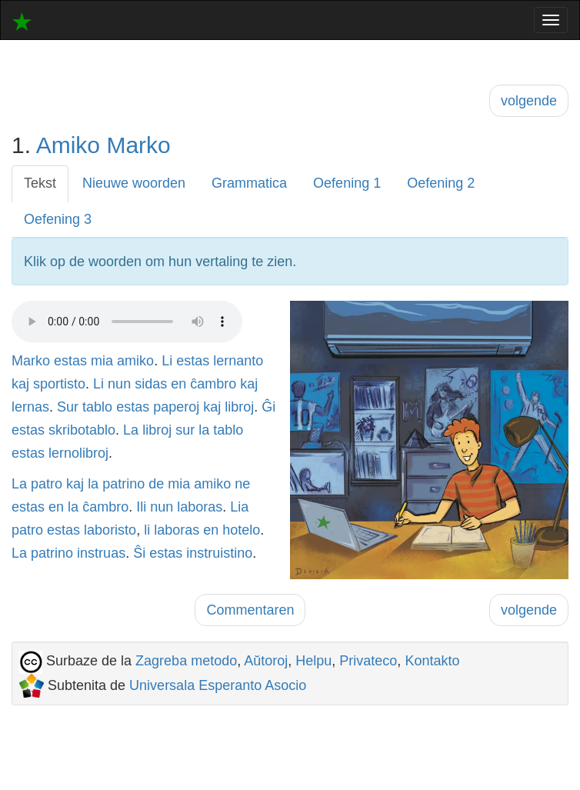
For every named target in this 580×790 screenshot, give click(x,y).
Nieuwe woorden (133, 183)
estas (70, 360)
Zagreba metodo (186, 660)
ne (242, 484)
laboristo (110, 530)
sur (185, 430)
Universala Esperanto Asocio (217, 685)
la (203, 430)
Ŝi (139, 553)
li (147, 530)
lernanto (238, 360)
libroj (239, 407)
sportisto (59, 384)
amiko (135, 360)
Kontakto (432, 660)
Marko (138, 145)
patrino (123, 484)
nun (119, 384)
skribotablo (81, 430)
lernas (30, 407)
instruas (101, 553)
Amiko (68, 145)
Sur (67, 407)
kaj (20, 384)
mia (102, 360)
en (178, 384)
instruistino (219, 553)
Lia (239, 507)
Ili (141, 507)
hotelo (241, 530)
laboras (199, 507)
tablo (97, 407)
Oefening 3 (58, 219)
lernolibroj (78, 453)
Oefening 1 (347, 183)
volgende (529, 100)
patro (46, 484)
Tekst (40, 183)
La (130, 430)
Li (167, 360)
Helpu (313, 660)
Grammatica (249, 183)
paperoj (176, 407)
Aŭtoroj (266, 660)
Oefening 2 (441, 183)
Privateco (368, 660)
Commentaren (250, 610)
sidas (151, 384)
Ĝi (268, 407)
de (156, 484)
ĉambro (213, 384)
